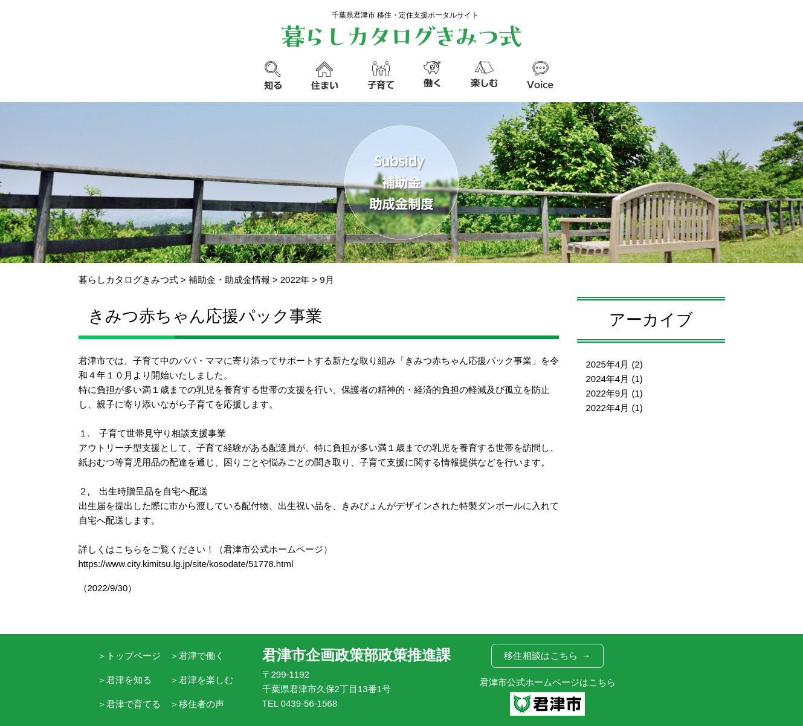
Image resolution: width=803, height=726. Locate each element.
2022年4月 (608, 408)
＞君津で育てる (129, 704)
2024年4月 (608, 379)
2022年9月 (608, 393)
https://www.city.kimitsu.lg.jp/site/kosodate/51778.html (186, 564)
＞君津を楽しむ (201, 680)
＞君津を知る (124, 680)
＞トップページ (129, 655)
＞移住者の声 (197, 704)
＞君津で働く (197, 655)
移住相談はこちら (547, 655)
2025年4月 (608, 364)
